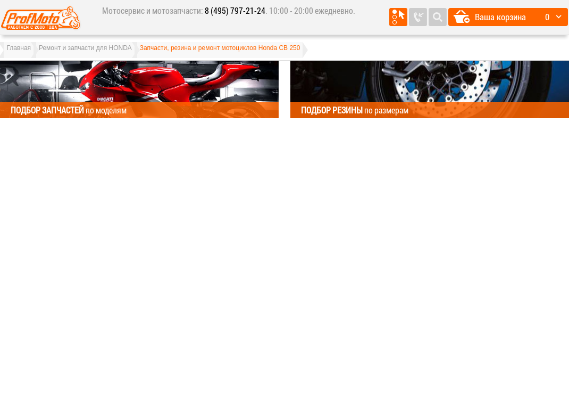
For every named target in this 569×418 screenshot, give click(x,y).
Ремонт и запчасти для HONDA (102, 53)
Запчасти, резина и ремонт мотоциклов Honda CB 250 (248, 53)
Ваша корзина (500, 17)
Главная (24, 53)
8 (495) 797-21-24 (235, 10)
